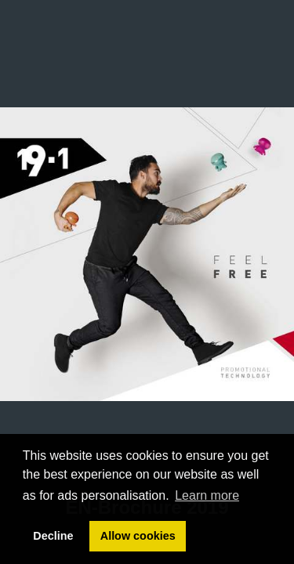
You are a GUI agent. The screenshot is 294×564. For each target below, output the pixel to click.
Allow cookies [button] (138, 536)
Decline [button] (53, 536)
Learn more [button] (207, 495)
